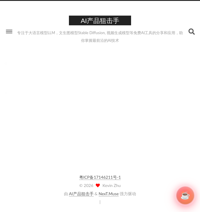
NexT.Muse (109, 193)
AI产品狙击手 (81, 193)
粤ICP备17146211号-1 (100, 177)
